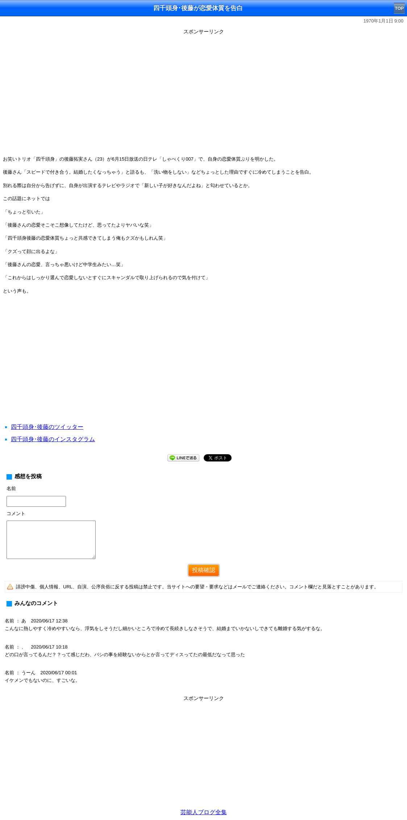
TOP (399, 8)
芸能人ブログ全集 (203, 812)
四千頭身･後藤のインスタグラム (53, 439)
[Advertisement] (203, 367)
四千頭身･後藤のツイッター (47, 427)
